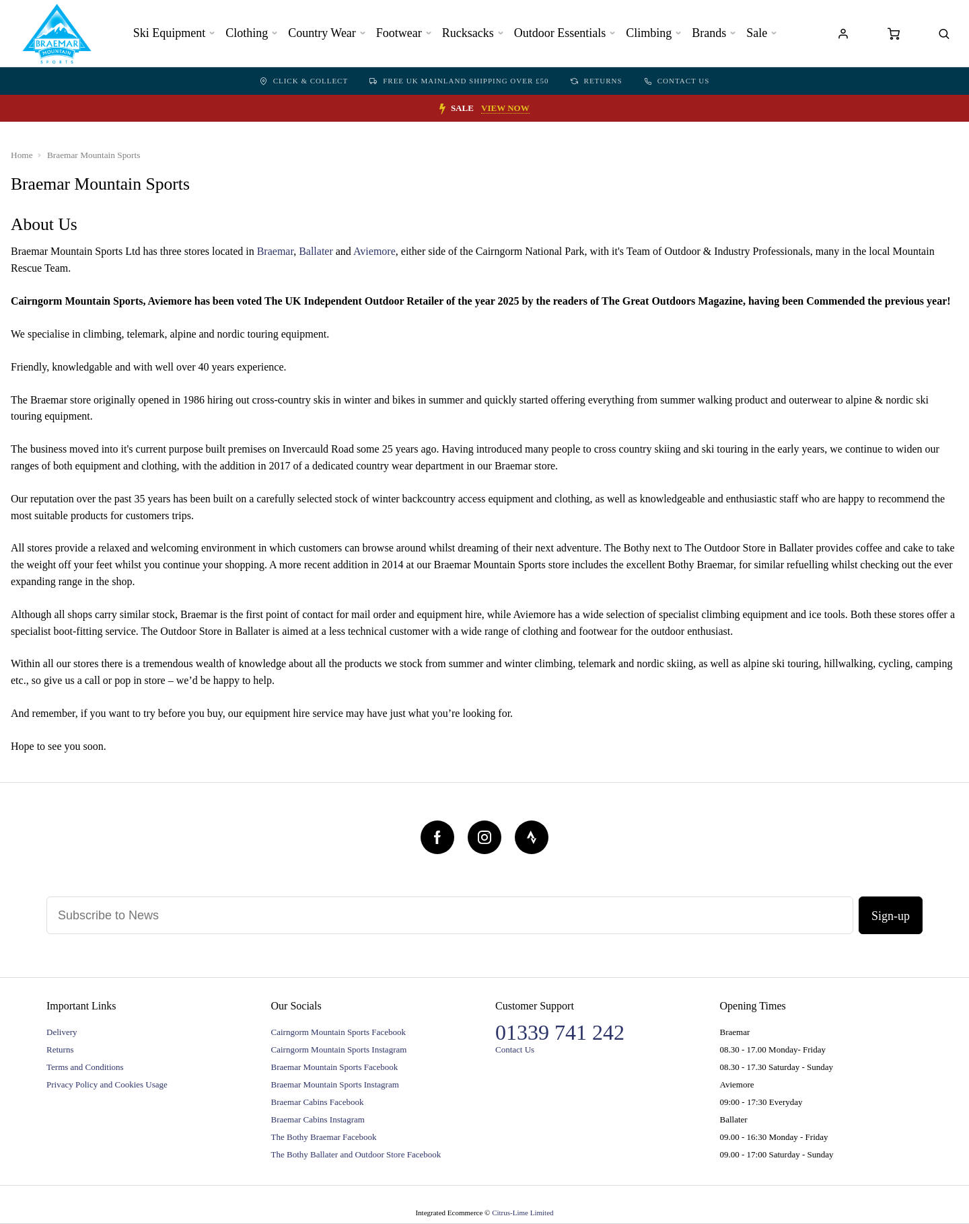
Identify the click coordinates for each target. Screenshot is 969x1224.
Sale (756, 33)
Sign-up (890, 916)
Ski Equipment (169, 33)
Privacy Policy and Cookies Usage (107, 1084)
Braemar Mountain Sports (93, 155)
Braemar (275, 251)
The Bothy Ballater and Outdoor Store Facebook (356, 1154)
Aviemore (374, 251)
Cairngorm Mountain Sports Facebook (338, 1032)
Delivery (61, 1032)
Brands (709, 33)
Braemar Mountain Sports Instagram (335, 1084)
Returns (596, 81)
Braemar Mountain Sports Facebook (334, 1067)
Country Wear (322, 33)
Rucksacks (468, 33)
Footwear (399, 33)
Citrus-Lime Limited (522, 1213)
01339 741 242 (559, 1032)
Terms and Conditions (85, 1067)
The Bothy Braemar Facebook (324, 1137)
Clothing (246, 33)
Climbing (649, 33)
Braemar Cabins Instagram (318, 1119)
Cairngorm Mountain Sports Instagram (339, 1049)
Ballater (316, 251)
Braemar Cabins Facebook (317, 1102)
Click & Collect (304, 81)
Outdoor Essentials (560, 33)
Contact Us (677, 81)
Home (22, 155)
